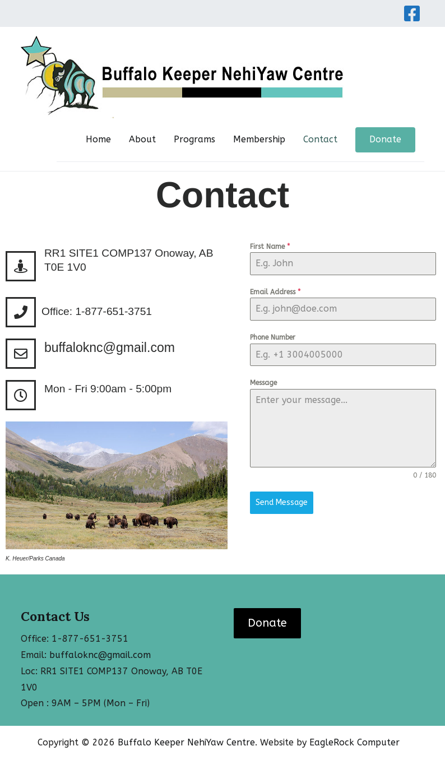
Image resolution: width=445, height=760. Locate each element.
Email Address (275, 292)
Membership (259, 139)
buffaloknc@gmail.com (109, 347)
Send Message (282, 502)
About (142, 139)
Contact (320, 139)
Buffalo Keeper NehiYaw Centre (186, 742)
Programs (194, 139)
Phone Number (272, 337)
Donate (385, 139)
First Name (270, 247)
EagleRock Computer (354, 742)
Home (98, 139)
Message (263, 383)
